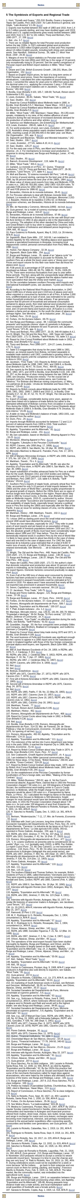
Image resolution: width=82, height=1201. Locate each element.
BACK (39, 25)
